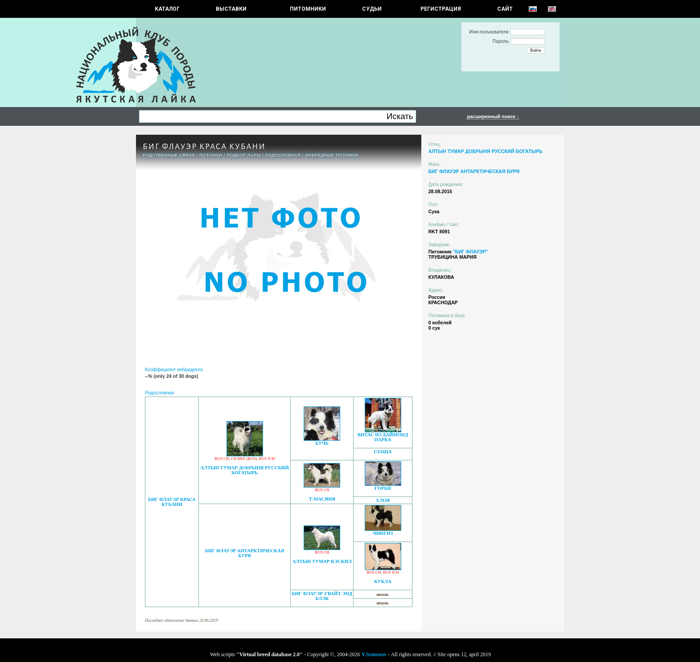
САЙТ (505, 9)
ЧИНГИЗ (383, 533)
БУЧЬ (322, 443)
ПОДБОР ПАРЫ (243, 155)
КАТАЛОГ (167, 9)
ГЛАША (382, 451)
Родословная (283, 155)
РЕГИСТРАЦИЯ (440, 9)
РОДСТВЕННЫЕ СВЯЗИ (169, 155)
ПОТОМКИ (210, 155)
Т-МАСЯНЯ (322, 498)
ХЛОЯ (383, 500)
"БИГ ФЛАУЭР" (470, 251)
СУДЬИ (372, 9)
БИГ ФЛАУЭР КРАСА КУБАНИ (172, 502)
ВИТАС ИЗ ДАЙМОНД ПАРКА (383, 437)
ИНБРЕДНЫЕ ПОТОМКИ (331, 155)
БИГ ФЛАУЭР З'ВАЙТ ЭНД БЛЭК (322, 596)
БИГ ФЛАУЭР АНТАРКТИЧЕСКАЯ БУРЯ (244, 553)
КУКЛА (382, 581)
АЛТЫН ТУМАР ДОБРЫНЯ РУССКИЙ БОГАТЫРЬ (245, 470)
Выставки (231, 9)
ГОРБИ (383, 488)
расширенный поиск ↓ (493, 116)
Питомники (308, 9)
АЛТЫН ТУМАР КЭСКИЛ (322, 561)
